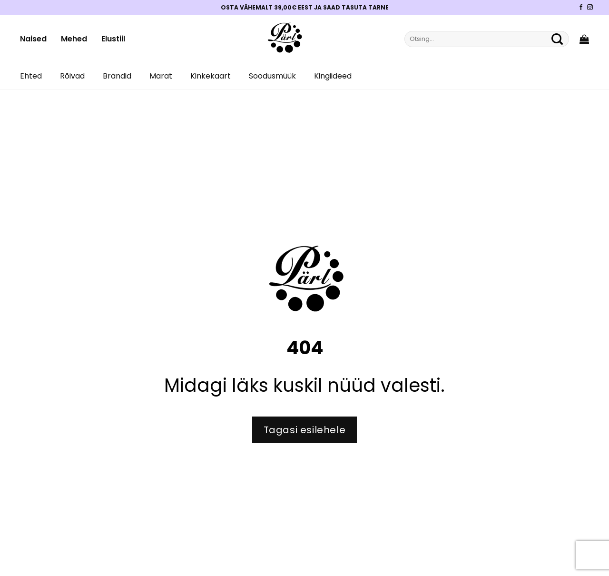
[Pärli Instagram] (590, 7)
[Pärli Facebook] (581, 7)
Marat (160, 75)
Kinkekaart (210, 75)
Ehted (31, 75)
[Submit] (557, 39)
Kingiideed (333, 75)
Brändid (117, 75)
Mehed (74, 38)
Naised (33, 38)
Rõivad (72, 75)
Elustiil (113, 38)
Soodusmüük (272, 75)
